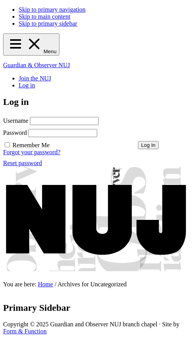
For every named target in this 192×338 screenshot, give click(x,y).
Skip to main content (44, 16)
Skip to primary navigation (52, 9)
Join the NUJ (35, 78)
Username (15, 120)
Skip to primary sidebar (48, 23)
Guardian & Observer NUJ (36, 65)
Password (15, 132)
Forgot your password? (31, 152)
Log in (27, 85)
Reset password (22, 163)
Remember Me (31, 145)
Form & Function (25, 331)
